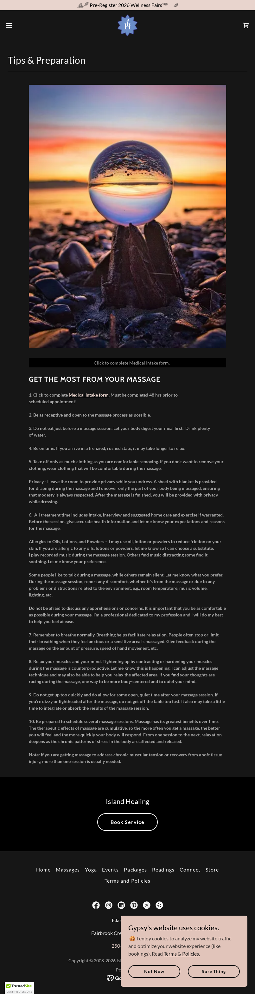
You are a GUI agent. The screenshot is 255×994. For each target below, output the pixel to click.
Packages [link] (135, 869)
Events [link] (110, 869)
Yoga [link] (91, 869)
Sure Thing (214, 971)
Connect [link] (190, 869)
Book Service (127, 822)
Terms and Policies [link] (127, 881)
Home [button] (43, 869)
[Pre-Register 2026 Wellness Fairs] (127, 5)
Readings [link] (163, 869)
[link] (127, 25)
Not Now (154, 971)
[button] (21, 25)
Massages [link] (68, 869)
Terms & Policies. (182, 953)
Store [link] (212, 869)
